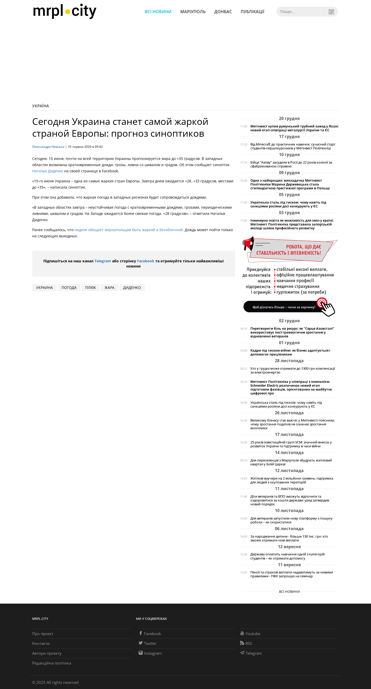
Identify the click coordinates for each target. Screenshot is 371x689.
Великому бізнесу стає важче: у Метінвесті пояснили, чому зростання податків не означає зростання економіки (292, 424)
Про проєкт (42, 633)
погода (69, 287)
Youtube (250, 633)
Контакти (41, 643)
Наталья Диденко (47, 170)
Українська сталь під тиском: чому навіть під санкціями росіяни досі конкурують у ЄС (288, 204)
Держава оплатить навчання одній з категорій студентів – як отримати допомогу (287, 556)
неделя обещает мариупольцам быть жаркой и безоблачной (128, 229)
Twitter (147, 643)
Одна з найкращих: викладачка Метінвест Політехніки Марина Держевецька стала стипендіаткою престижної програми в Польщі (290, 184)
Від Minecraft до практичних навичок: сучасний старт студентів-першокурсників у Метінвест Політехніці (292, 146)
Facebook (145, 260)
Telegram (103, 260)
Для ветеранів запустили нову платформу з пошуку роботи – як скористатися (291, 520)
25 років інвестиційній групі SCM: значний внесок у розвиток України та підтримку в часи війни (291, 444)
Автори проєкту (47, 653)
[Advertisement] (185, 62)
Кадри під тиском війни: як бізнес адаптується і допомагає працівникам (290, 352)
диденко (132, 287)
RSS (246, 643)
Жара (109, 287)
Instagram (150, 653)
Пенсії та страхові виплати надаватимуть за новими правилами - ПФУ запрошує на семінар (291, 574)
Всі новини (158, 11)
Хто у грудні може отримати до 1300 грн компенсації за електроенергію (292, 370)
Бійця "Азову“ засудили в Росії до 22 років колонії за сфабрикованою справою (291, 164)
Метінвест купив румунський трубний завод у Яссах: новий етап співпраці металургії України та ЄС (294, 128)
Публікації (252, 11)
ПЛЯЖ (90, 287)
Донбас (223, 11)
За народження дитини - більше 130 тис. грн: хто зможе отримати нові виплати (289, 538)
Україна (40, 105)
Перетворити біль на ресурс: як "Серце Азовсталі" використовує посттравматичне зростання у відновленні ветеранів (292, 332)
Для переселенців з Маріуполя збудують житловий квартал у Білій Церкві (291, 462)
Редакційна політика (51, 663)
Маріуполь (193, 11)
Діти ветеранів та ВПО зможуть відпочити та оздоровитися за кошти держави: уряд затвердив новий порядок (289, 500)
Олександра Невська (48, 146)
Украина (44, 287)
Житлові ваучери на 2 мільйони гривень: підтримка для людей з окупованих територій (291, 480)
